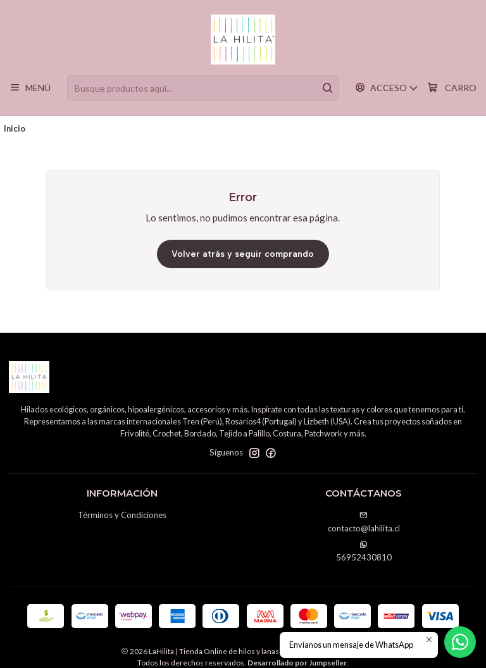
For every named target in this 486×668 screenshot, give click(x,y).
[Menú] (30, 88)
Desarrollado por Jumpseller (297, 662)
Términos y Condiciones (122, 515)
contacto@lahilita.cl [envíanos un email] (364, 522)
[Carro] (451, 88)
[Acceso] (386, 88)
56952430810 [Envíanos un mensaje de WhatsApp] (364, 551)
